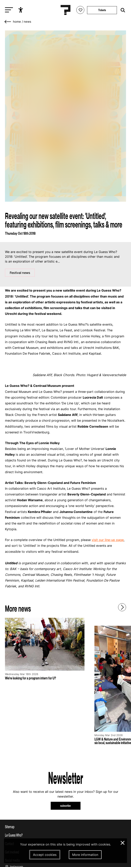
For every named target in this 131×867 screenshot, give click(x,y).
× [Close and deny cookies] (123, 842)
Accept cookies (44, 855)
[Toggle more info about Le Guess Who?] (65, 835)
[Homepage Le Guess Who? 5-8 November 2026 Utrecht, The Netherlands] (66, 10)
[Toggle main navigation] (8, 10)
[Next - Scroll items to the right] (122, 607)
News (27, 21)
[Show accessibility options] (21, 10)
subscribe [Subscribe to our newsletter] (65, 805)
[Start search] (122, 10)
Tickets (102, 10)
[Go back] (8, 21)
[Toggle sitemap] (65, 827)
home (17, 21)
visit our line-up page (108, 540)
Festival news (20, 273)
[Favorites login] (80, 10)
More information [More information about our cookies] (85, 855)
